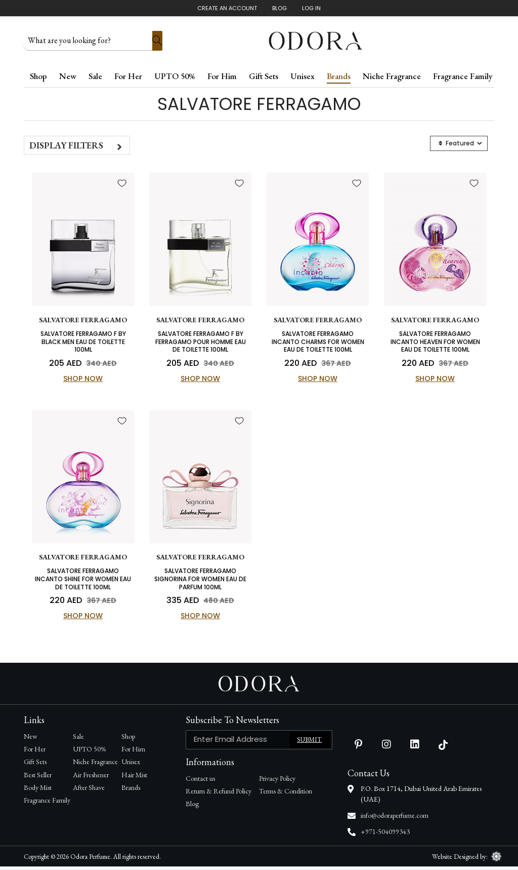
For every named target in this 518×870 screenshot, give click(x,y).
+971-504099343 (385, 835)
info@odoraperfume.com (394, 818)
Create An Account (227, 8)
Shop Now (83, 380)
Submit (309, 743)
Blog (279, 8)
